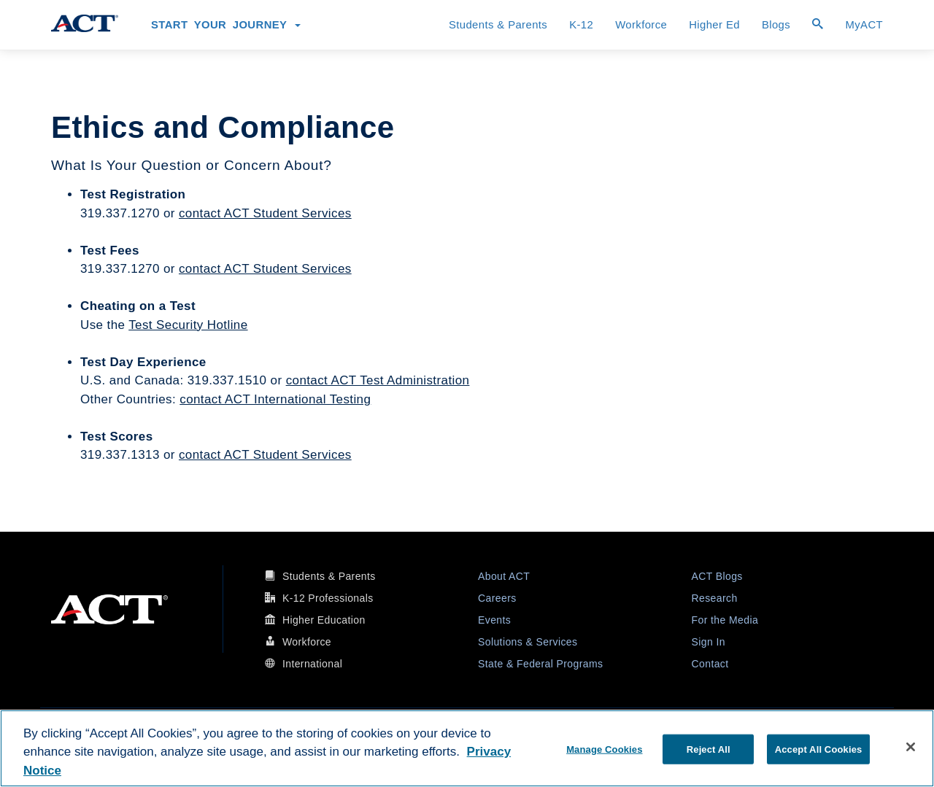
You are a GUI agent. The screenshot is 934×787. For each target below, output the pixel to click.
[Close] (911, 747)
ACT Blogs (717, 576)
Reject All (708, 748)
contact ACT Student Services (265, 213)
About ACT (504, 576)
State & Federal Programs (540, 664)
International (312, 664)
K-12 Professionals (328, 598)
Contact (710, 664)
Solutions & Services (527, 642)
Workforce (641, 25)
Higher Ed (714, 25)
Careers (497, 598)
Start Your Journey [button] (226, 25)
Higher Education (324, 620)
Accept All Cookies (818, 748)
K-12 (581, 25)
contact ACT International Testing (275, 399)
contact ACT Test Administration (378, 380)
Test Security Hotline (187, 325)
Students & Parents (498, 25)
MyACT (864, 25)
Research (715, 598)
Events (494, 620)
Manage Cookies (604, 748)
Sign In (708, 642)
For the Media (725, 620)
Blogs (776, 25)
